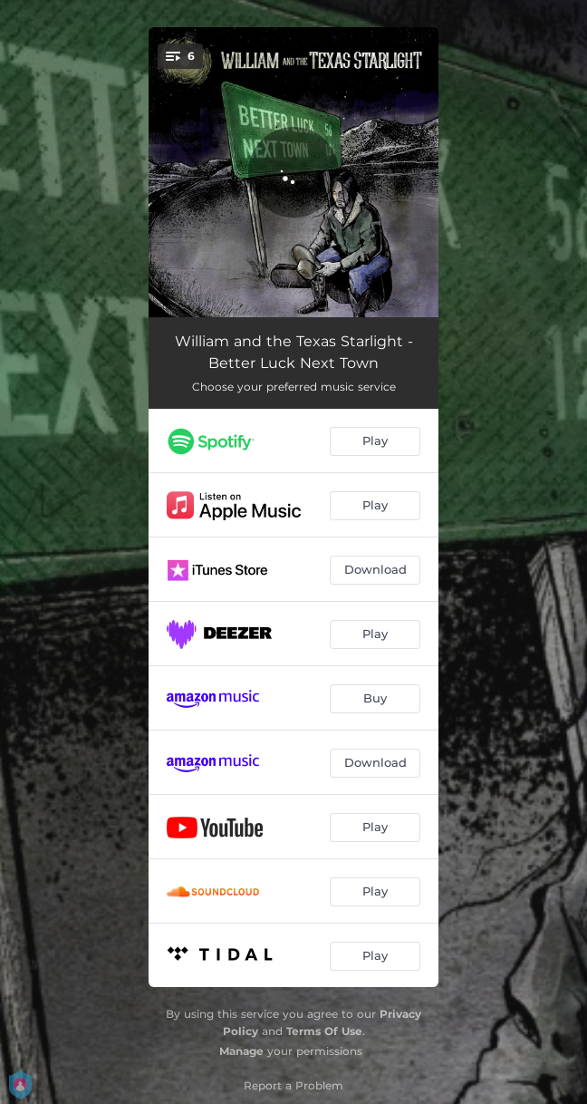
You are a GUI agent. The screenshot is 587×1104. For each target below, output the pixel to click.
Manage (241, 1051)
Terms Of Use (324, 1031)
